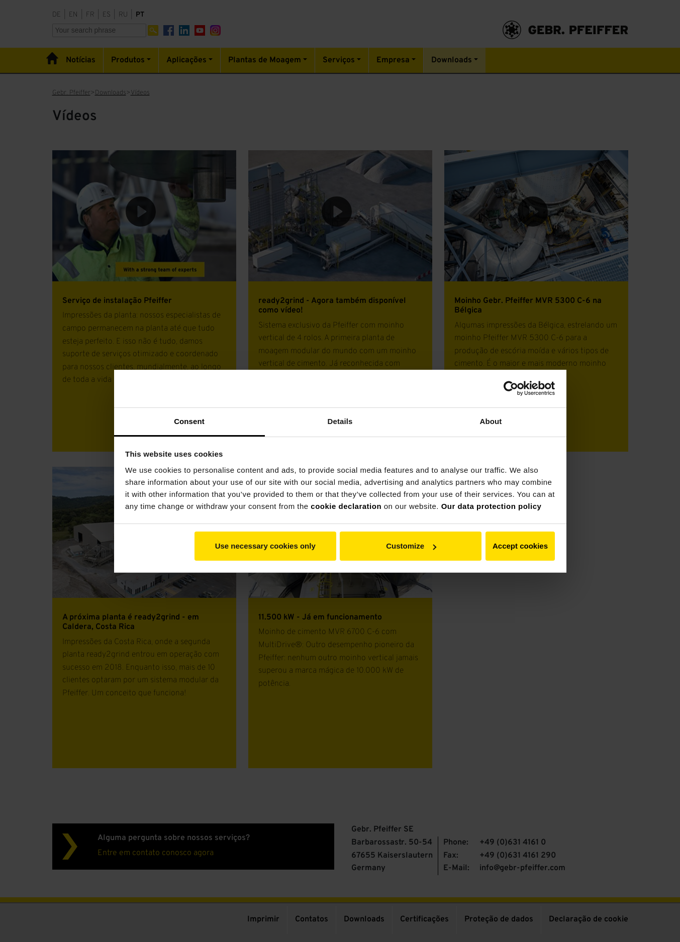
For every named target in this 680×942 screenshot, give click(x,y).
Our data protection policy (491, 506)
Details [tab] (340, 421)
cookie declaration (346, 506)
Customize (411, 546)
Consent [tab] (189, 421)
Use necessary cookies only (265, 546)
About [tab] (491, 421)
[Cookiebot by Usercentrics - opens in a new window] (511, 388)
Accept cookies (520, 546)
